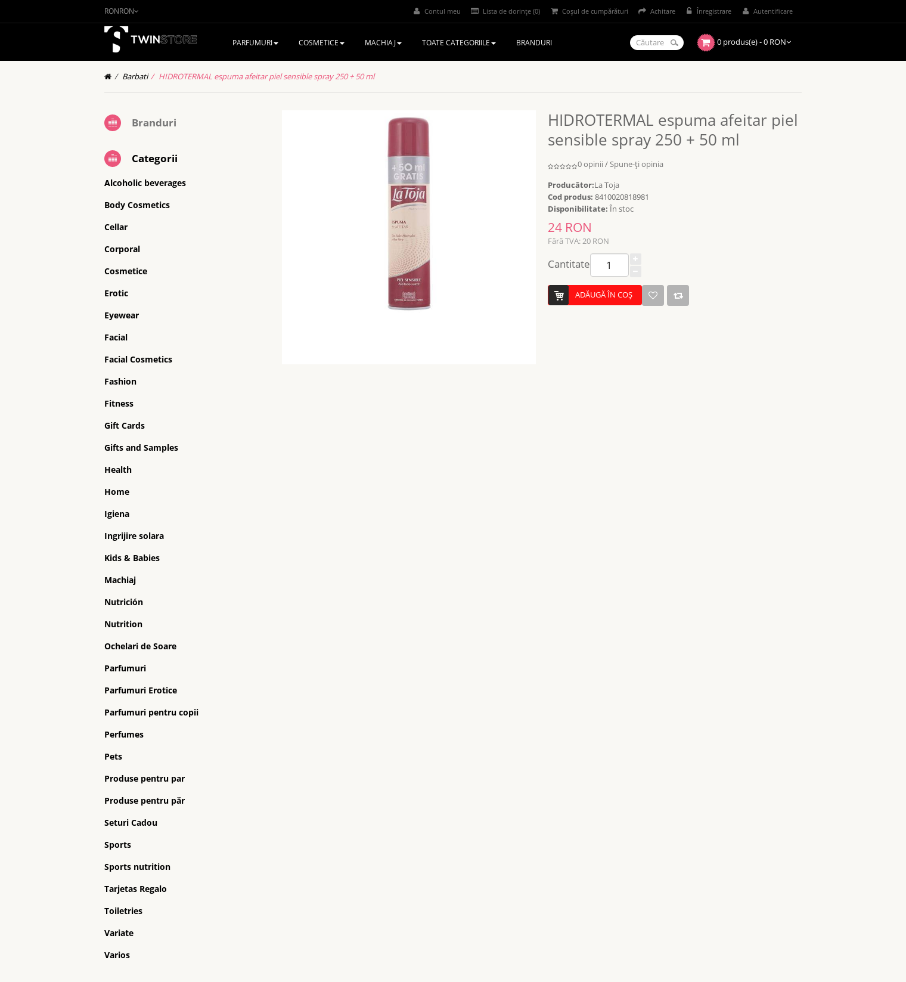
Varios (117, 955)
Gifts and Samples (141, 447)
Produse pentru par (144, 778)
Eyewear (121, 315)
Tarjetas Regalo (135, 888)
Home (116, 491)
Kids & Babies (132, 557)
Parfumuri (125, 668)
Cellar (116, 227)
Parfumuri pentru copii (151, 712)
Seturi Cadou (130, 822)
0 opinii (590, 164)
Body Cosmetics (137, 204)
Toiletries (123, 910)
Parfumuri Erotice (140, 690)
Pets (113, 756)
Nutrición (123, 602)
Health (118, 469)
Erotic (116, 293)
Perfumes (124, 734)
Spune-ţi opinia (636, 164)
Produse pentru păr (144, 800)
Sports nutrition (137, 866)
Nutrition (123, 624)
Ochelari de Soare (140, 646)
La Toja (606, 184)
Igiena (116, 513)
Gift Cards (124, 425)
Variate (119, 932)
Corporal (122, 249)
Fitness (119, 403)
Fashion (120, 381)
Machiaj (120, 580)
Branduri (154, 122)
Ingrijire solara (134, 535)
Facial (116, 337)
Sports (117, 844)
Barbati (135, 76)
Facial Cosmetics (138, 359)
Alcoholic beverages (145, 182)
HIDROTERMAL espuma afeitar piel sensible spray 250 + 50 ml (266, 76)
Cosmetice (125, 271)
